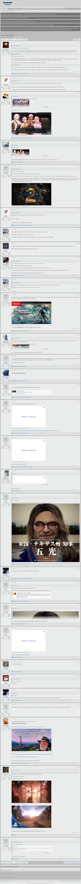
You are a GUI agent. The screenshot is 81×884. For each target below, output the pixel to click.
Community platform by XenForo (37, 882)
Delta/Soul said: (17, 769)
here (52, 14)
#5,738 (76, 245)
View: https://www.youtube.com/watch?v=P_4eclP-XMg (21, 827)
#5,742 (76, 337)
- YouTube (17, 845)
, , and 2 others (24, 399)
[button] (17, 8)
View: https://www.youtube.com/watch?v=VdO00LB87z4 (21, 802)
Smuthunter (6, 37)
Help (75, 879)
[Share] (74, 42)
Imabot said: (17, 97)
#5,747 (76, 439)
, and (22, 622)
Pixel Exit (51, 882)
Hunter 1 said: (17, 340)
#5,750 (76, 567)
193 (18, 39)
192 (16, 39)
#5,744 (76, 372)
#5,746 (76, 403)
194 (20, 39)
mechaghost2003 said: (19, 841)
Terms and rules (64, 879)
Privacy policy (70, 879)
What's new (13, 8)
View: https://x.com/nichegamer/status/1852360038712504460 (22, 651)
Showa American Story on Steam (25, 591)
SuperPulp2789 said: (18, 45)
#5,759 (76, 766)
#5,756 (76, 688)
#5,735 (76, 167)
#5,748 (76, 473)
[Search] (75, 8)
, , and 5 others (25, 469)
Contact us (59, 879)
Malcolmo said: (17, 584)
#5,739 (76, 260)
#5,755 (76, 674)
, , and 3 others (23, 333)
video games (23, 37)
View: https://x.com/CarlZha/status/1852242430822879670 (21, 464)
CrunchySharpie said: (18, 215)
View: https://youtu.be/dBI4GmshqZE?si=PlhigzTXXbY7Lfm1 (21, 750)
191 (13, 39)
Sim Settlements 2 (38, 180)
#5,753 (76, 626)
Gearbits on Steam (23, 393)
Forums (6, 8)
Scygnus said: (17, 66)
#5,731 (76, 42)
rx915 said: (17, 476)
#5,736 (76, 211)
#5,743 (76, 358)
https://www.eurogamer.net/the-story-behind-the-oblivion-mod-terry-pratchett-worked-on (37, 753)
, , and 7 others (25, 139)
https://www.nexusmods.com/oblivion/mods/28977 (28, 755)
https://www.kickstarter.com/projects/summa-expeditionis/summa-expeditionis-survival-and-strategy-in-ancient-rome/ (37, 433)
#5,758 (76, 717)
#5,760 (76, 837)
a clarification (12, 17)
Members (21, 8)
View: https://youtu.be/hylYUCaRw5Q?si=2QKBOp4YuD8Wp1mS (22, 208)
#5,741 (76, 296)
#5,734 (76, 143)
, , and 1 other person (25, 227)
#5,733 (76, 94)
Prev (5, 39)
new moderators (33, 21)
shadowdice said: (18, 677)
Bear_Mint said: (17, 500)
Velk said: (16, 692)
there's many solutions (22, 275)
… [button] (22, 39)
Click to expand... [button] (46, 108)
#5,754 (76, 660)
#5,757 (76, 703)
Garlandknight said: (18, 285)
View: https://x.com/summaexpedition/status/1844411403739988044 (22, 430)
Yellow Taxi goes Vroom (55, 248)
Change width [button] (11, 879)
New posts (4, 10)
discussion (18, 37)
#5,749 (76, 497)
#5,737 (76, 231)
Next (28, 39)
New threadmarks (10, 10)
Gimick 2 (73, 248)
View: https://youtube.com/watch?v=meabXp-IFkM (20, 327)
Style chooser (5, 879)
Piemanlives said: (18, 82)
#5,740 (76, 281)
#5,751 (76, 581)
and (20, 163)
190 (11, 39)
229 (25, 39)
